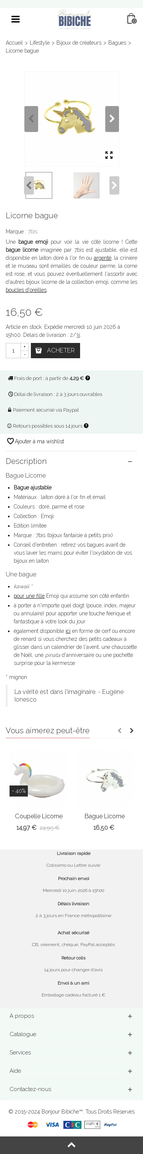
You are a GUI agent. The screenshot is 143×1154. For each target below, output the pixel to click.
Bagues (117, 43)
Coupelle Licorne (39, 816)
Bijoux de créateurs (78, 43)
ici (68, 631)
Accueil (14, 43)
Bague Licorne (105, 816)
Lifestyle (40, 43)
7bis (32, 232)
